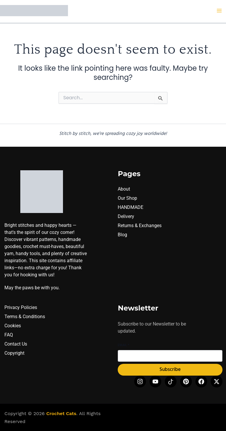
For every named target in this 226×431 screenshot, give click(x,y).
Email (123, 345)
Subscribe (170, 370)
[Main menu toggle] (219, 10)
